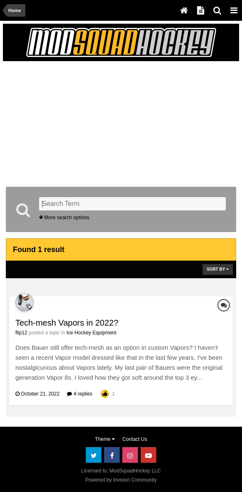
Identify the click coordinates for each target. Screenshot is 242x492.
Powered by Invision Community (120, 480)
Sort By (218, 269)
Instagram (130, 455)
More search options (64, 217)
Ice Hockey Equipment (91, 333)
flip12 (21, 333)
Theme (105, 439)
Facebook (112, 455)
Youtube (148, 455)
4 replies (79, 394)
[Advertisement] (103, 122)
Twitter (93, 455)
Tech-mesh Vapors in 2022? (67, 322)
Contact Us (134, 439)
